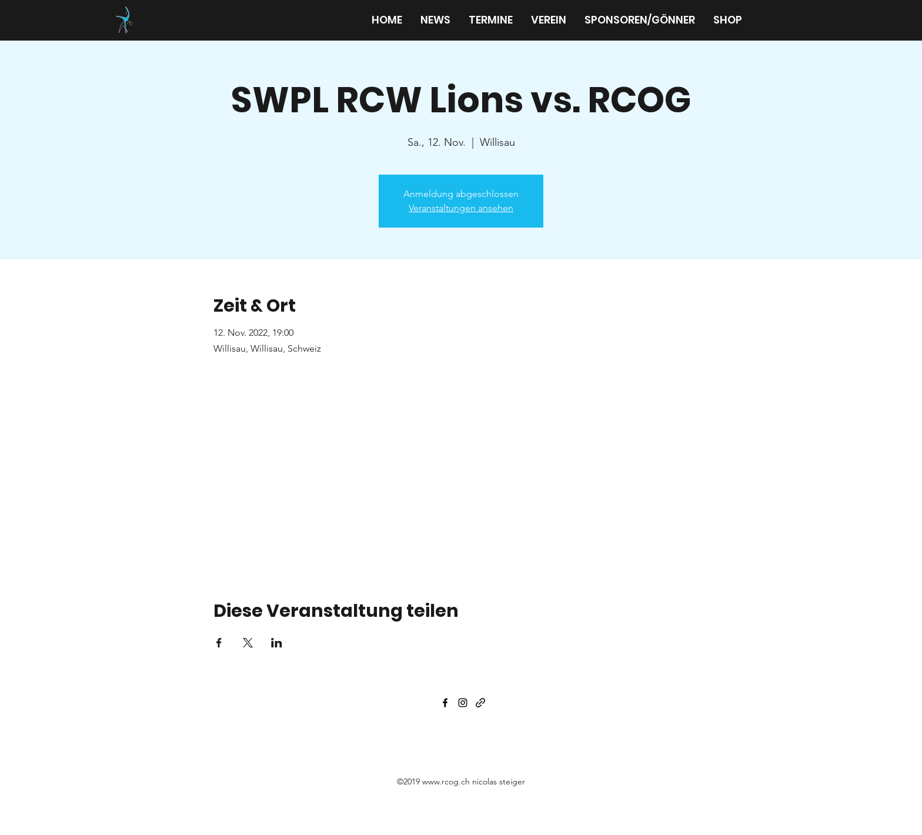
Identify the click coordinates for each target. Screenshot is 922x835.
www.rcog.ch (446, 781)
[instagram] (463, 703)
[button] (548, 20)
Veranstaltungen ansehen (461, 207)
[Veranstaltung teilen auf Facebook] (219, 642)
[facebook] (445, 703)
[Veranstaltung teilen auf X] (247, 642)
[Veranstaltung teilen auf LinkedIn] (276, 642)
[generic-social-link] (480, 703)
